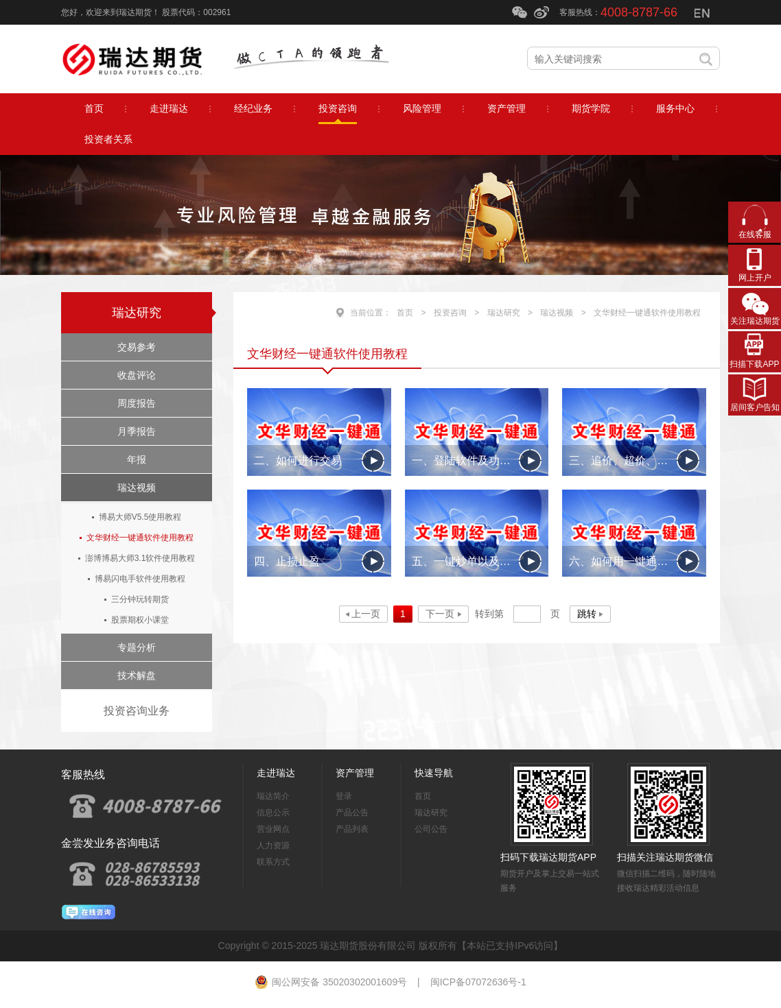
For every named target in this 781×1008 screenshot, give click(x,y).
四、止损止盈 (287, 561)
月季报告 (136, 431)
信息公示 (273, 812)
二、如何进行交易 (298, 460)
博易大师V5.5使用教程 (140, 517)
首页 (405, 312)
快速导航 (434, 772)
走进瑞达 (276, 772)
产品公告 (352, 812)
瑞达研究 (136, 313)
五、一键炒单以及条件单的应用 (477, 561)
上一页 (365, 613)
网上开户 (754, 278)
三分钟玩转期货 (140, 599)
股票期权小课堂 (140, 620)
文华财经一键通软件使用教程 (140, 537)
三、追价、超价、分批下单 (634, 460)
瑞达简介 (273, 796)
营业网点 (273, 829)
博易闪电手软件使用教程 (140, 579)
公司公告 (431, 829)
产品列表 (352, 829)
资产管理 (355, 772)
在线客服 (754, 234)
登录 (344, 796)
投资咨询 (450, 312)
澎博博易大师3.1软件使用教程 (140, 558)
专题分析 (136, 647)
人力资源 (273, 845)
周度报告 (136, 403)
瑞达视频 (136, 487)
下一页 (440, 613)
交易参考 (136, 346)
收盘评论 (136, 375)
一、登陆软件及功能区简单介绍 (477, 460)
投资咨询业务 (137, 711)
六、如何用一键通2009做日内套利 (634, 561)
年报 (136, 459)
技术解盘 (136, 675)
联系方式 (273, 862)
